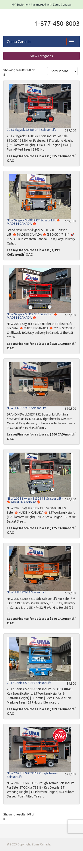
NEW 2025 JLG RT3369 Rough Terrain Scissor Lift (32, 774)
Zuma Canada (19, 41)
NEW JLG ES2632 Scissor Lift (26, 592)
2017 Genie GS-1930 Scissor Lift (29, 683)
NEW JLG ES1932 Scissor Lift (26, 408)
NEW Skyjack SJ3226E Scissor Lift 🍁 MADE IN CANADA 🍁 (32, 315)
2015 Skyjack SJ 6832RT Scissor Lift (31, 129)
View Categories (41, 56)
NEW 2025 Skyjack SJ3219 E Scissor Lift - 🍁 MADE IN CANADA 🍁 (35, 500)
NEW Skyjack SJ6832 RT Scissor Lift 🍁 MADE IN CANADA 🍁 (33, 222)
